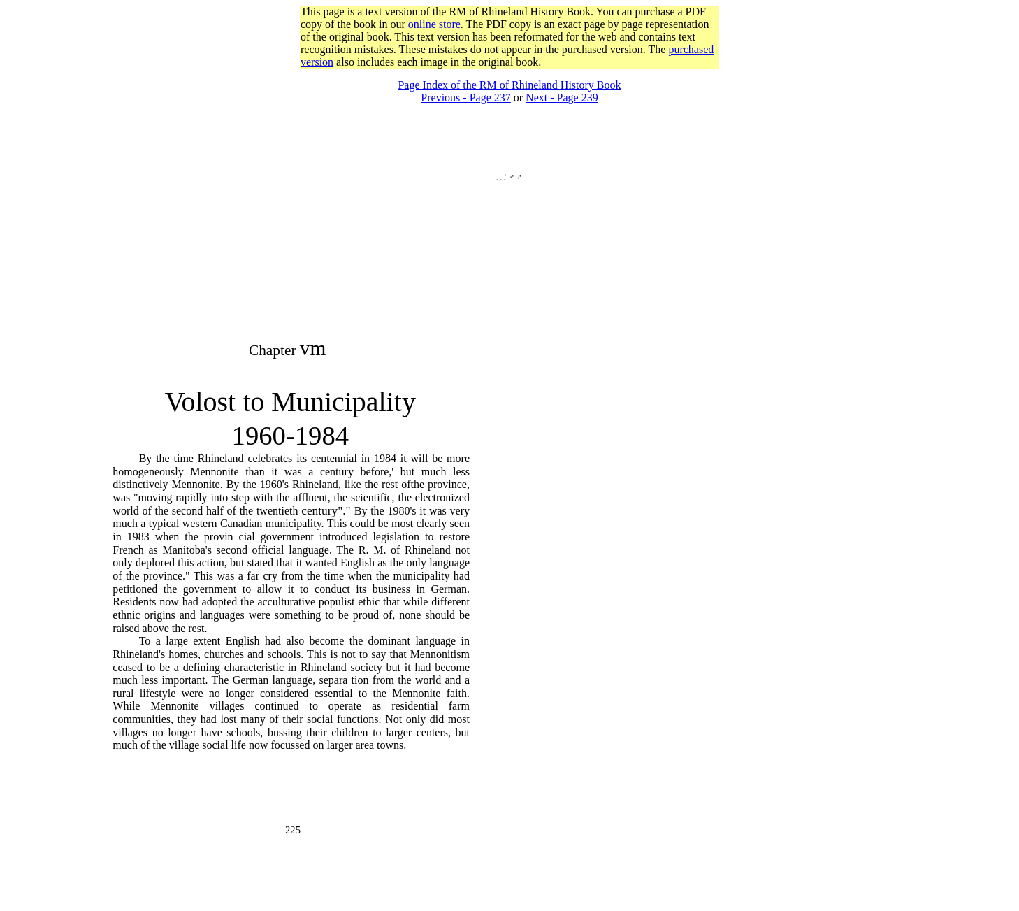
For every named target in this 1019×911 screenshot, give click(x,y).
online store (434, 24)
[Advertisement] (509, 74)
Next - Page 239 (562, 97)
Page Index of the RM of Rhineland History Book (509, 85)
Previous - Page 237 (465, 97)
